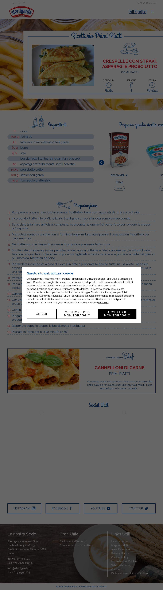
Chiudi (41, 313)
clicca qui (103, 302)
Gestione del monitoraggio (77, 314)
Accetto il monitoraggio (117, 314)
